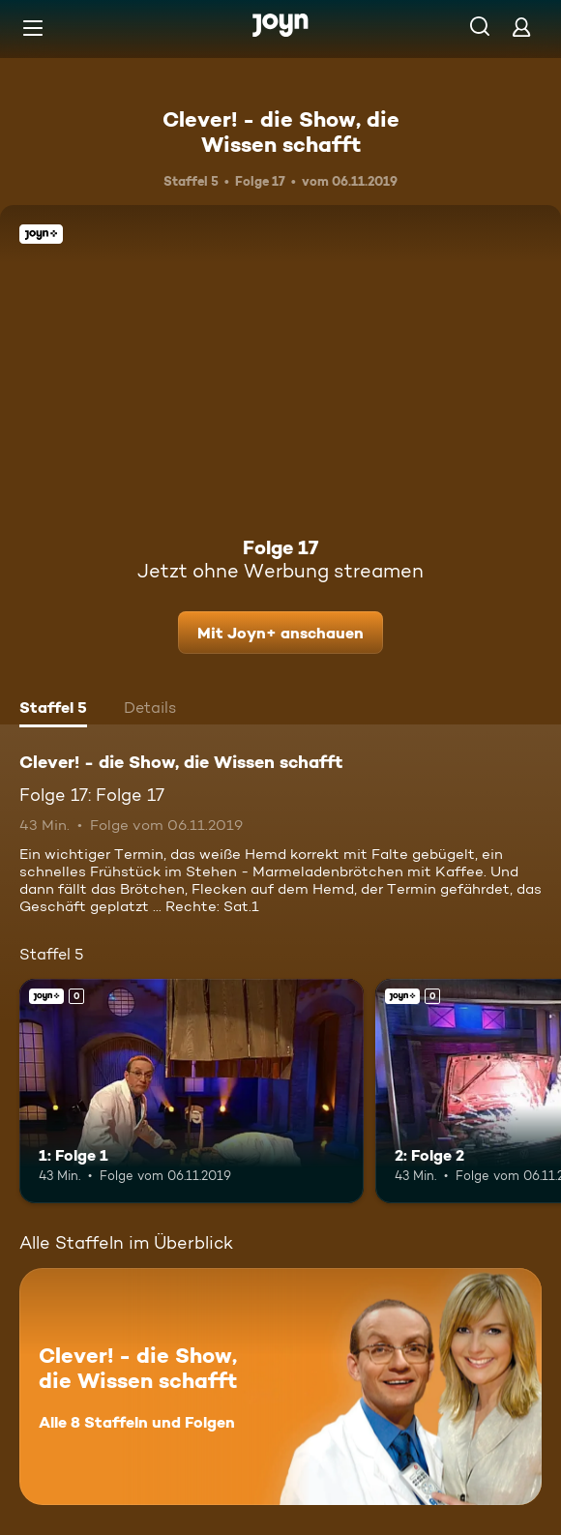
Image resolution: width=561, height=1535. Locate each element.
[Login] (521, 27)
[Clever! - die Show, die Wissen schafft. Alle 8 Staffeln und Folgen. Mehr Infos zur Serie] (280, 1386)
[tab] (53, 710)
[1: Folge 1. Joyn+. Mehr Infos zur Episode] (191, 1090)
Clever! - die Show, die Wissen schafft (280, 131)
